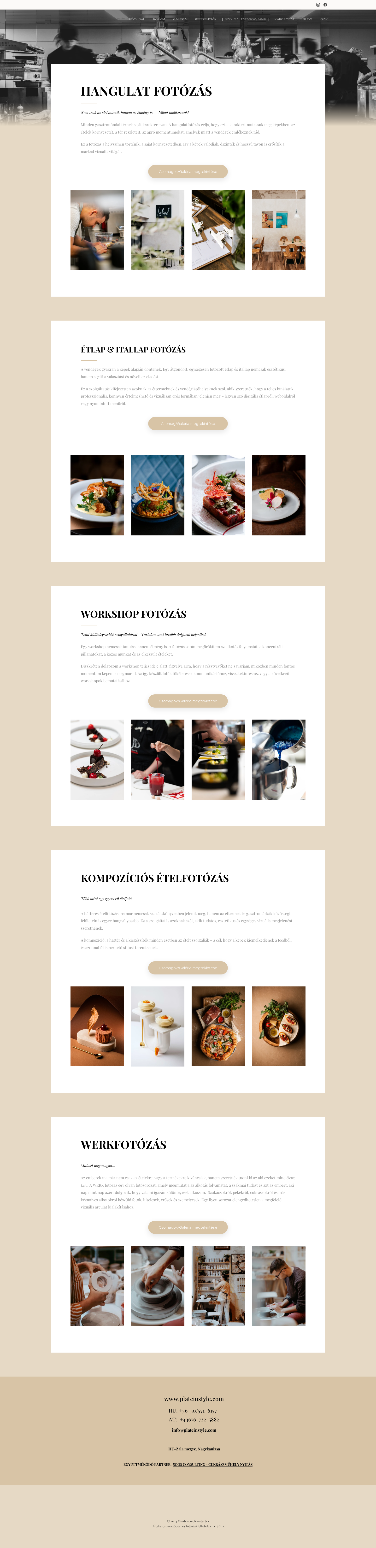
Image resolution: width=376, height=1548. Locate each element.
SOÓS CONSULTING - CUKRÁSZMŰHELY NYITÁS (213, 1464)
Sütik (220, 1526)
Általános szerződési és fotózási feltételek (182, 1526)
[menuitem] (147, 19)
